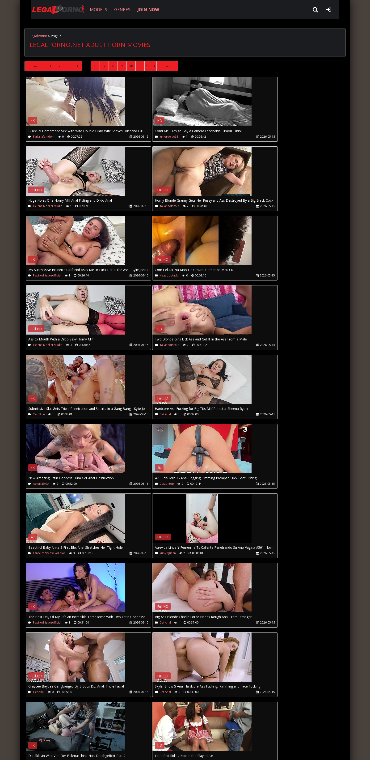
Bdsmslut (39, 554)
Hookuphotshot (150, 624)
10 (131, 66)
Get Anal (38, 346)
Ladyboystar (253, 554)
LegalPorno (38, 36)
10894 (150, 66)
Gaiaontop (252, 346)
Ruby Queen (147, 415)
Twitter (131, 737)
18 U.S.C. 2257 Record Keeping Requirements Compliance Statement (174, 752)
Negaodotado (255, 206)
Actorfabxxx (147, 346)
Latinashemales (43, 624)
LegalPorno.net (50, 9)
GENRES (115, 9)
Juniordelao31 (148, 137)
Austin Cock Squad (151, 554)
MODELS (91, 9)
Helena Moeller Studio (260, 137)
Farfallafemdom (44, 137)
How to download (102, 737)
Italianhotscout (43, 206)
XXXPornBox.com (158, 737)
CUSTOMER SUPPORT (63, 737)
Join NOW (33, 737)
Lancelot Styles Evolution (49, 415)
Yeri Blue (251, 276)
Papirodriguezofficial (153, 206)
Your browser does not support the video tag (75, 105)
